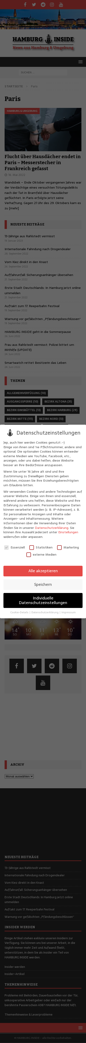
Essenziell (14, 547)
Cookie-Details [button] (19, 612)
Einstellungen (68, 532)
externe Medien (41, 554)
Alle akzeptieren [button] (43, 571)
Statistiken (41, 547)
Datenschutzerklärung (51, 527)
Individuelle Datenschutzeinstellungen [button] (43, 600)
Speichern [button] (43, 584)
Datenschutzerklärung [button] (45, 612)
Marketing (68, 547)
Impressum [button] (68, 612)
